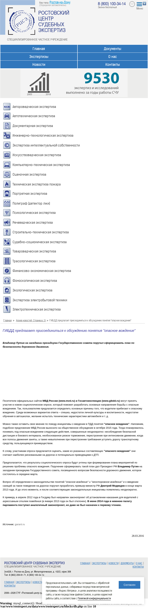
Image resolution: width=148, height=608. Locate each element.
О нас (112, 56)
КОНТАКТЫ (9, 585)
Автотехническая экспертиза (34, 116)
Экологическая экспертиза (32, 290)
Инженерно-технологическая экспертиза (43, 135)
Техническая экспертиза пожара (37, 184)
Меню (139, 8)
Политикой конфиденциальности (94, 598)
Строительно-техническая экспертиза (41, 232)
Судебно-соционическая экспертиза (40, 242)
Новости (38, 64)
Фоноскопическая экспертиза (35, 281)
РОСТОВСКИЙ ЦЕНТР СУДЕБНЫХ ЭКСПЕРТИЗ (53, 21)
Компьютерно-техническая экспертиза (41, 165)
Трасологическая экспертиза (34, 261)
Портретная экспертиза (30, 193)
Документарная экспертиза (33, 126)
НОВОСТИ (38, 582)
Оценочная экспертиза (29, 174)
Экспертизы (38, 56)
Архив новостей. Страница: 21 (31, 320)
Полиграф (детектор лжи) (31, 203)
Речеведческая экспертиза (33, 222)
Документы (112, 49)
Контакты (112, 64)
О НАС (139, 563)
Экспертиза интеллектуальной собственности (46, 145)
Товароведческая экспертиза (34, 251)
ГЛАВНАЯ (9, 582)
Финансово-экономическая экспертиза (42, 271)
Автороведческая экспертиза (34, 107)
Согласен (129, 584)
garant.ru (20, 524)
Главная (39, 49)
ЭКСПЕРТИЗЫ (23, 582)
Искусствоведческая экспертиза (37, 155)
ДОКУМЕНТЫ (127, 563)
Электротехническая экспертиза (37, 309)
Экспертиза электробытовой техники (40, 300)
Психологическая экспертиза (34, 213)
